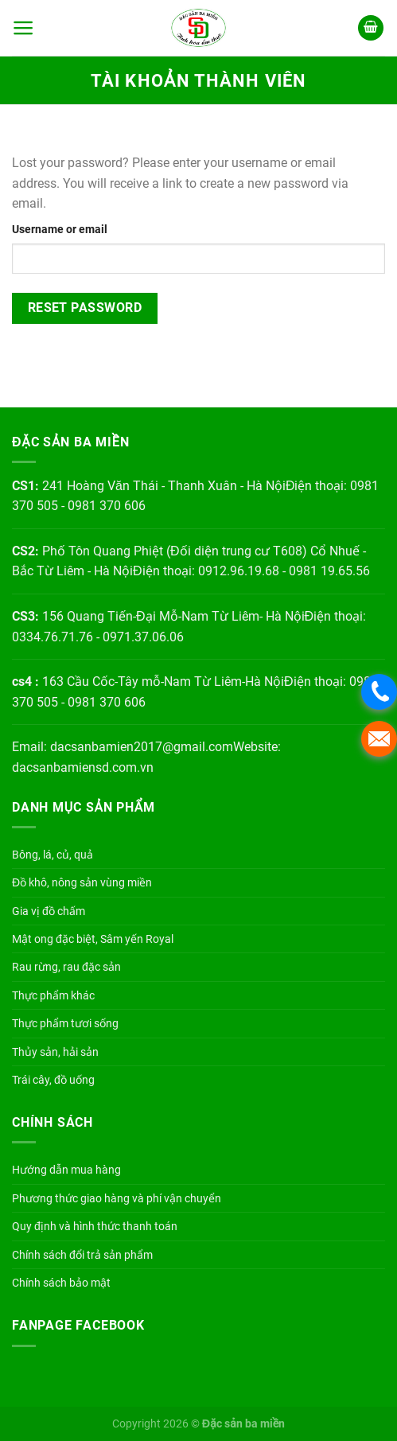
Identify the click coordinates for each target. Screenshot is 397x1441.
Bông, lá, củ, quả (52, 854)
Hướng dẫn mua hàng (66, 1169)
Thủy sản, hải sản (55, 1052)
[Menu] (23, 27)
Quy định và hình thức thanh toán (94, 1226)
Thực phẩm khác (53, 995)
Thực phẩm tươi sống (65, 1023)
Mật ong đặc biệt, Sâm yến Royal (92, 939)
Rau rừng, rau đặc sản (66, 966)
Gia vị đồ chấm (48, 911)
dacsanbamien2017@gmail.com (141, 746)
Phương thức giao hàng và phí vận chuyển (116, 1198)
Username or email (59, 229)
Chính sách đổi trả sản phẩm (82, 1254)
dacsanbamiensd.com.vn (83, 767)
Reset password (85, 308)
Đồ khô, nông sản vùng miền (82, 882)
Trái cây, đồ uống (53, 1079)
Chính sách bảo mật (61, 1282)
